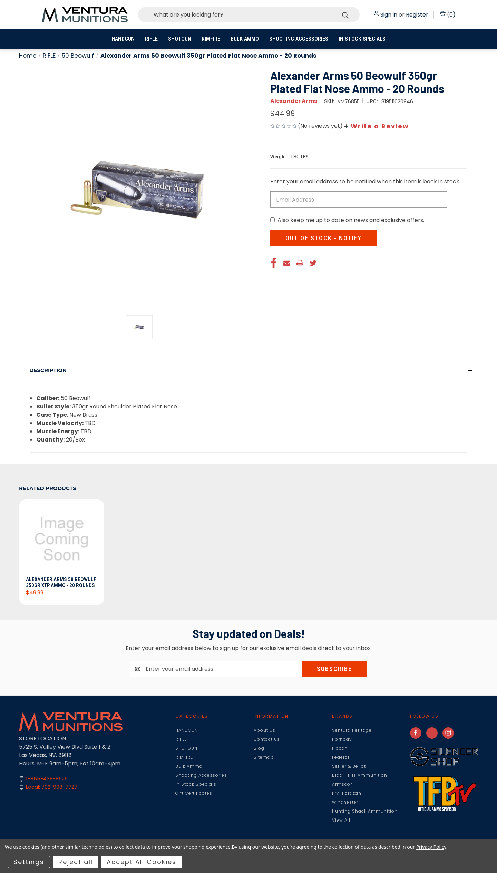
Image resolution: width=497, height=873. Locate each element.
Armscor (342, 784)
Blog (259, 748)
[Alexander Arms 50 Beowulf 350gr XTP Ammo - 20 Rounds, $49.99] (61, 539)
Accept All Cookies (141, 861)
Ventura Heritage (352, 730)
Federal (340, 757)
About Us (264, 730)
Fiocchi (340, 748)
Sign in (388, 15)
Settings (28, 861)
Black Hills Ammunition (359, 775)
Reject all (75, 861)
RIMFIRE (211, 39)
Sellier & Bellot (349, 766)
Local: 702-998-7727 (51, 787)
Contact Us (267, 739)
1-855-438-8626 (47, 779)
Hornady (342, 739)
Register (417, 15)
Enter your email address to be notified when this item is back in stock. (365, 181)
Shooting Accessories (298, 39)
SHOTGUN (179, 39)
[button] (376, 126)
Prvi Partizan (346, 793)
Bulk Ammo (245, 39)
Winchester (345, 802)
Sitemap (264, 757)
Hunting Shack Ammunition (365, 811)
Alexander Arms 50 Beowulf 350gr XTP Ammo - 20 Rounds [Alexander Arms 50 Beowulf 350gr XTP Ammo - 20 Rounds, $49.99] (61, 582)
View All (341, 820)
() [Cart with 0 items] (448, 15)
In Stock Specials (362, 39)
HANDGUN (123, 39)
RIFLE (151, 39)
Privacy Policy (431, 847)
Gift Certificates (193, 793)
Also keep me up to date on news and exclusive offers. (350, 220)
